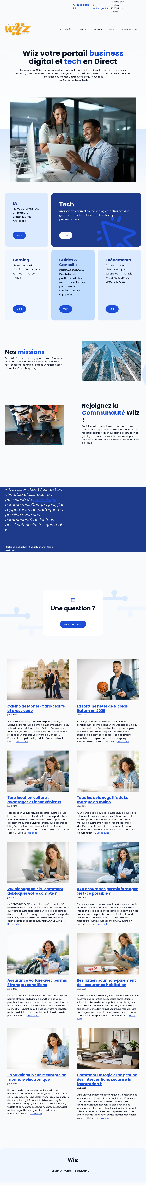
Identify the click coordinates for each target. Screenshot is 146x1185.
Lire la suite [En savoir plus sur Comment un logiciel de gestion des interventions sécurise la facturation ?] (103, 1118)
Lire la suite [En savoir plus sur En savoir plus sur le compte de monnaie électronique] (36, 1113)
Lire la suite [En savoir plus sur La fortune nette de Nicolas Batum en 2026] (123, 741)
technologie (44, 499)
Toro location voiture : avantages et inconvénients (34, 800)
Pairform (10, 550)
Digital (82, 29)
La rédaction (81, 1171)
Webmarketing (129, 29)
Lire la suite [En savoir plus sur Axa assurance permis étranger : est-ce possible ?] (103, 924)
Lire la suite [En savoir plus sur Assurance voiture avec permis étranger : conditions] (33, 1015)
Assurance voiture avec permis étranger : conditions (37, 982)
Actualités (65, 29)
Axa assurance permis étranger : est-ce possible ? (107, 891)
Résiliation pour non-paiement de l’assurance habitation (106, 982)
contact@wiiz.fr (100, 8)
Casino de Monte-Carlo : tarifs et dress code (36, 708)
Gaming (98, 29)
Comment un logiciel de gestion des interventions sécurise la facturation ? (107, 1079)
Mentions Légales (61, 1171)
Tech (111, 29)
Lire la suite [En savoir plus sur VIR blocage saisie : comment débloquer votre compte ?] (13, 924)
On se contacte (73, 624)
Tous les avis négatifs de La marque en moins (103, 800)
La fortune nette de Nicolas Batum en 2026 (102, 708)
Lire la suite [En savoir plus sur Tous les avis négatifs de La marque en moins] (103, 832)
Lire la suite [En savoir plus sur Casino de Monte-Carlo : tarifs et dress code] (22, 741)
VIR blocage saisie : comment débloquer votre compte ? (35, 891)
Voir (65, 235)
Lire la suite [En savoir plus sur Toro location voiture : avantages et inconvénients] (31, 832)
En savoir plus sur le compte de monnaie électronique (36, 1077)
